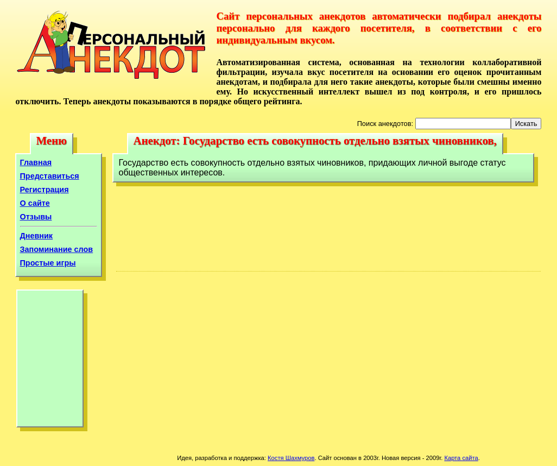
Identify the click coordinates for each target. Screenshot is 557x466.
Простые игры (48, 263)
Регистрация (44, 189)
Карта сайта (461, 458)
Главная (36, 162)
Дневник (36, 235)
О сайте (35, 203)
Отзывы (36, 216)
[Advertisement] (50, 361)
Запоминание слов (56, 249)
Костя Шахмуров (291, 458)
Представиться (49, 176)
